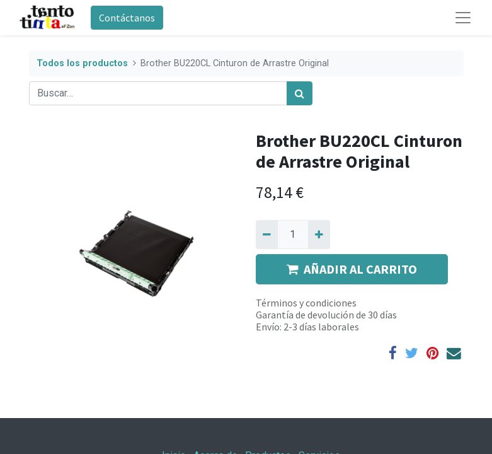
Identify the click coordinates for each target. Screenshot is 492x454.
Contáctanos (127, 17)
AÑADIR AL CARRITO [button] (352, 269)
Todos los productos (82, 63)
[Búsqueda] (299, 93)
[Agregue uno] (319, 234)
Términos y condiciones (306, 302)
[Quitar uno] (267, 234)
